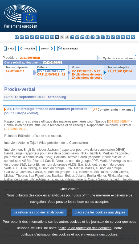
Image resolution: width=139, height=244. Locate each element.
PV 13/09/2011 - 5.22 (86, 71)
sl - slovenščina (123, 37)
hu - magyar (87, 37)
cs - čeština (27, 37)
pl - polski (103, 37)
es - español (22, 37)
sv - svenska (133, 37)
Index (11, 48)
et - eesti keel (42, 37)
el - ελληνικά (47, 37)
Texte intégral (70, 48)
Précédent (30, 48)
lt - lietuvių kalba (82, 37)
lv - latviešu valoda (77, 37)
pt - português (108, 37)
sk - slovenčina (118, 37)
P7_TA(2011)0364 (120, 71)
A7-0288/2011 (15, 71)
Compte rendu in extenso (115, 109)
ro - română (113, 37)
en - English (52, 37)
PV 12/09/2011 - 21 (51, 71)
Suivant (45, 48)
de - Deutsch (37, 37)
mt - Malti (93, 37)
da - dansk (32, 37)
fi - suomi (128, 37)
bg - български (17, 37)
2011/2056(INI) (30, 57)
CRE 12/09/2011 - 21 (51, 74)
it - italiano (72, 37)
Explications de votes (87, 74)
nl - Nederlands (98, 37)
